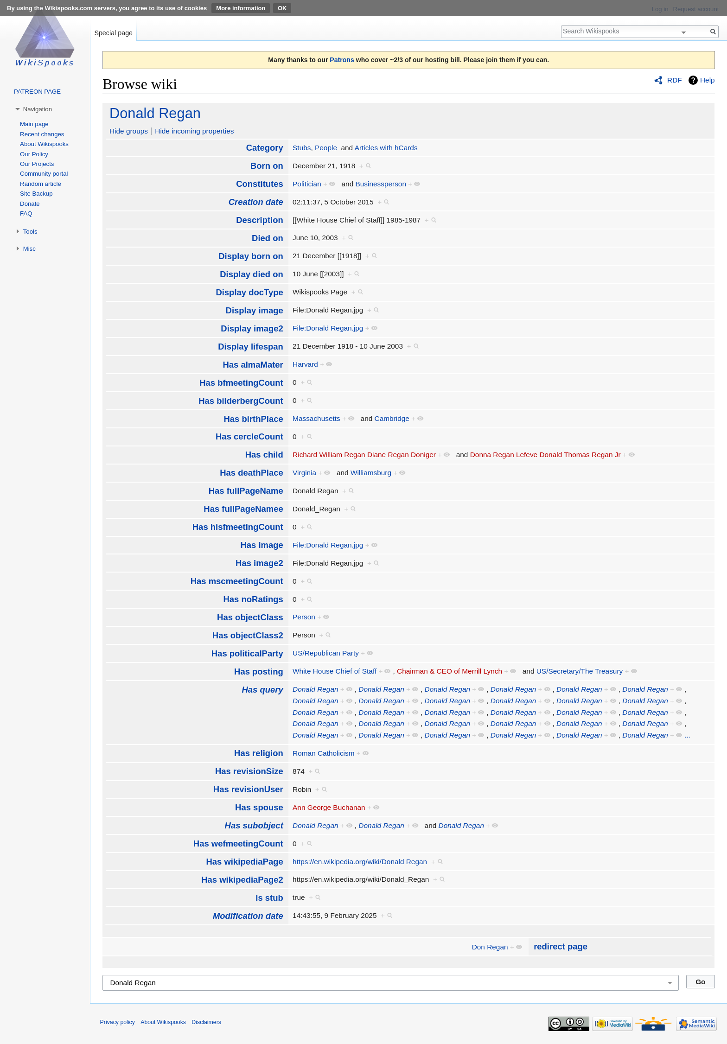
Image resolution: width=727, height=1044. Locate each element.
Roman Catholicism (323, 753)
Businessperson (380, 184)
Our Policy (34, 154)
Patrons (342, 60)
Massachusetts (316, 418)
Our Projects (37, 163)
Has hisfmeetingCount (237, 527)
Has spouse (259, 807)
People (326, 148)
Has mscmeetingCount (237, 581)
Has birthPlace (253, 419)
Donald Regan (155, 113)
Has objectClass (250, 617)
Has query (262, 689)
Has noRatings (253, 599)
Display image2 (252, 328)
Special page (113, 33)
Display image (254, 310)
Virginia (304, 473)
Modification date (248, 916)
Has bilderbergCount (240, 401)
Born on (266, 166)
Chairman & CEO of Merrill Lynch (449, 671)
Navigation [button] (37, 109)
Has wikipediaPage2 (242, 880)
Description (259, 220)
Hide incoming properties (194, 131)
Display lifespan (250, 346)
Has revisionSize (249, 771)
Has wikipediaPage (244, 861)
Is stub (269, 898)
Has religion (258, 753)
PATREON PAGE (37, 91)
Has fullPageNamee (243, 509)
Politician (307, 184)
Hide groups (128, 131)
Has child (264, 454)
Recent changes (42, 134)
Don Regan (490, 947)
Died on (267, 238)
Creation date (256, 202)
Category (264, 148)
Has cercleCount (249, 436)
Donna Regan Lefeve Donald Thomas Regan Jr (545, 454)
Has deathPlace (251, 472)
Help (707, 80)
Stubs (302, 148)
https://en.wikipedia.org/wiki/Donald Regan (360, 862)
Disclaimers (206, 1022)
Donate (30, 203)
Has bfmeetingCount (241, 383)
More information (240, 8)
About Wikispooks (44, 143)
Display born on (250, 256)
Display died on (251, 274)
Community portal (44, 173)
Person (304, 617)
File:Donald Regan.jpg (328, 328)
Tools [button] (30, 231)
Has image (261, 545)
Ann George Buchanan (329, 807)
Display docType (249, 292)
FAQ (26, 213)
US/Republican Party (326, 653)
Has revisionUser (248, 789)
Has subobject (254, 825)
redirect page (560, 946)
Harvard (305, 364)
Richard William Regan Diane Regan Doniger (364, 454)
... (687, 735)
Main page (34, 124)
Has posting (258, 671)
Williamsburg (371, 473)
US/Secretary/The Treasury (579, 671)
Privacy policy (117, 1022)
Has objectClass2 (247, 635)
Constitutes (259, 184)
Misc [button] (29, 248)
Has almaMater (253, 364)
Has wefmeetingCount (238, 843)
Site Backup (36, 193)
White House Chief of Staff (334, 671)
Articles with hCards (386, 148)
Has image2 (259, 563)
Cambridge (392, 418)
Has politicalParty (247, 653)
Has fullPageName (246, 491)
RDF (674, 80)
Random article (40, 183)
